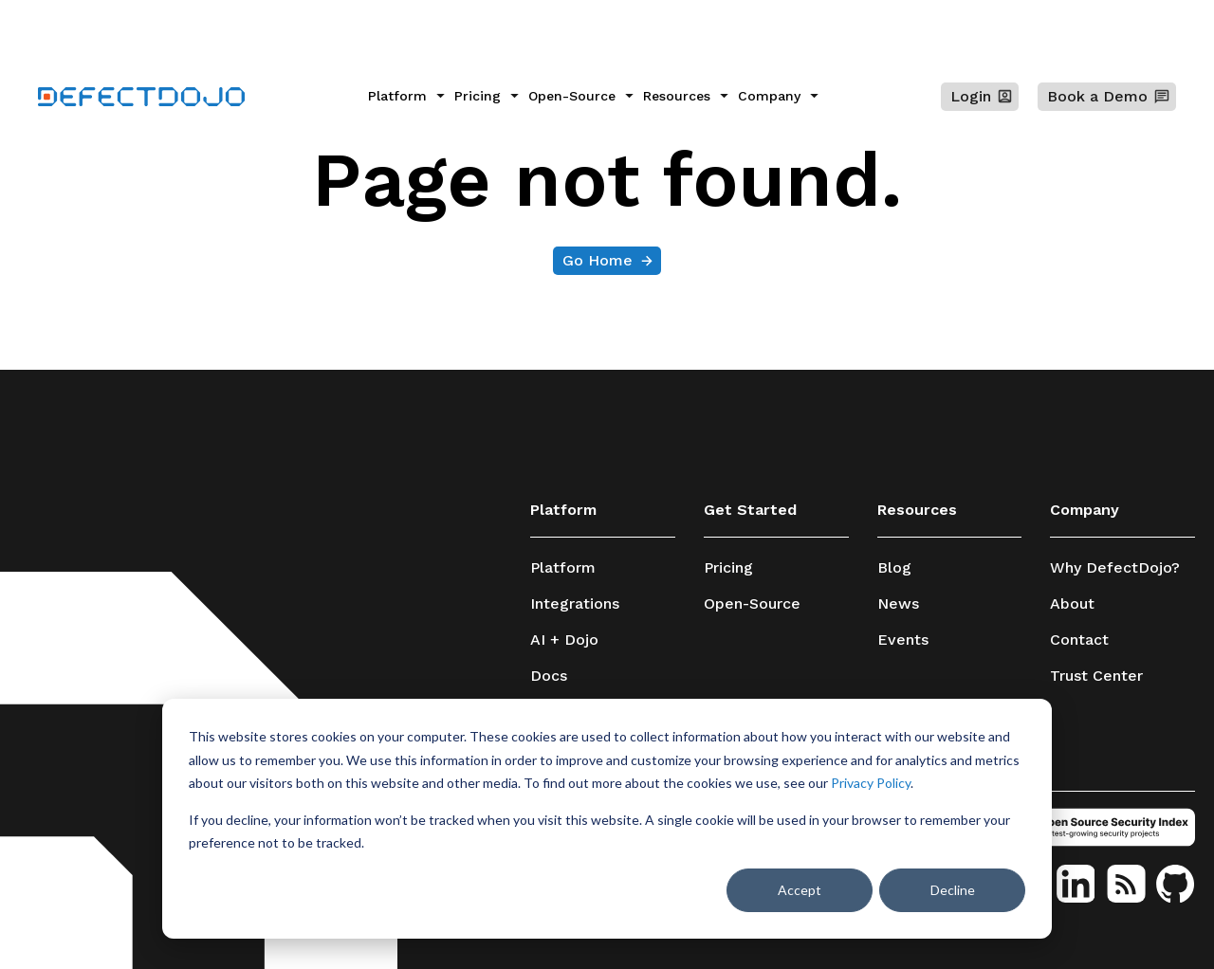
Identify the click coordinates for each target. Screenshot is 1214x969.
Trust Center (1096, 676)
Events (903, 640)
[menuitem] (406, 96)
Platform (563, 568)
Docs (548, 676)
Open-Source (752, 604)
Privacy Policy (870, 783)
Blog (894, 568)
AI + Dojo (564, 640)
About (1072, 604)
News (898, 604)
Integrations (574, 604)
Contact (1079, 640)
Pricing (728, 568)
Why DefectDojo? (1115, 568)
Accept (799, 890)
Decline (952, 890)
